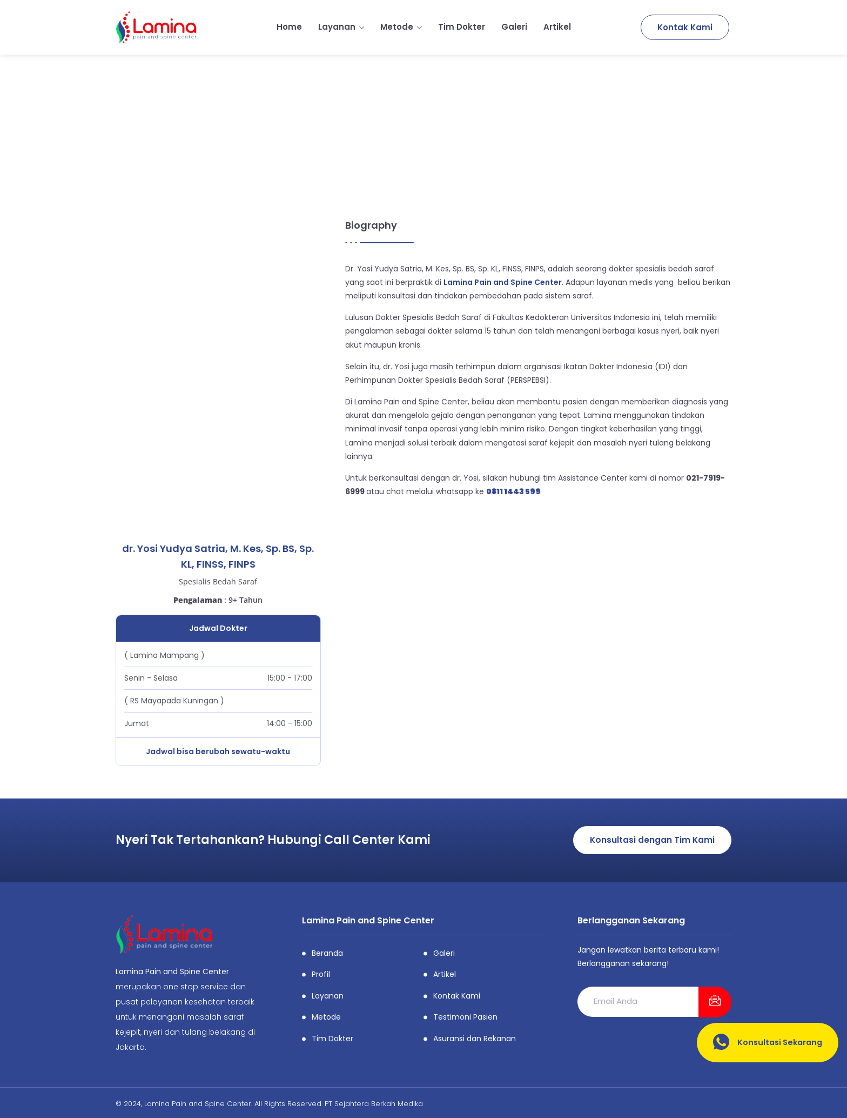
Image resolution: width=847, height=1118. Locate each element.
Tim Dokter (461, 26)
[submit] (714, 1002)
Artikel (557, 26)
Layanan (341, 26)
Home (289, 26)
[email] (637, 1002)
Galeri (514, 26)
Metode (401, 26)
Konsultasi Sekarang (765, 1043)
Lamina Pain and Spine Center (502, 282)
